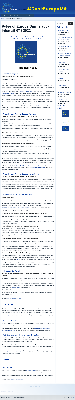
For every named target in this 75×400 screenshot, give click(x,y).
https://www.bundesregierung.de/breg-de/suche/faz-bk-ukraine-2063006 (16, 207)
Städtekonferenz (62, 62)
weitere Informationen (16, 287)
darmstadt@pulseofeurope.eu (40, 105)
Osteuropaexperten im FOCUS (26, 91)
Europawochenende (63, 99)
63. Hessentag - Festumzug (64, 92)
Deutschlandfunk (5, 315)
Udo (73, 397)
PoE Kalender (62, 27)
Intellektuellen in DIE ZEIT (8, 93)
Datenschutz (10, 391)
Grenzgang (60, 78)
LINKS (59, 108)
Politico (19, 259)
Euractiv (27, 280)
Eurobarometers (15, 243)
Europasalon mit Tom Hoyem (65, 46)
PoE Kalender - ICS (61, 105)
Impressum (3, 391)
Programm (6, 140)
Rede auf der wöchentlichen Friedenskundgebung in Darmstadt (29, 165)
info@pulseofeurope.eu (31, 370)
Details (38, 234)
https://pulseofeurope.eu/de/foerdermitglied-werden (15, 351)
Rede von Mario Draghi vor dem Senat (37, 167)
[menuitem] (3, 15)
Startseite (2, 18)
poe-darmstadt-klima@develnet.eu (14, 298)
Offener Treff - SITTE (63, 30)
